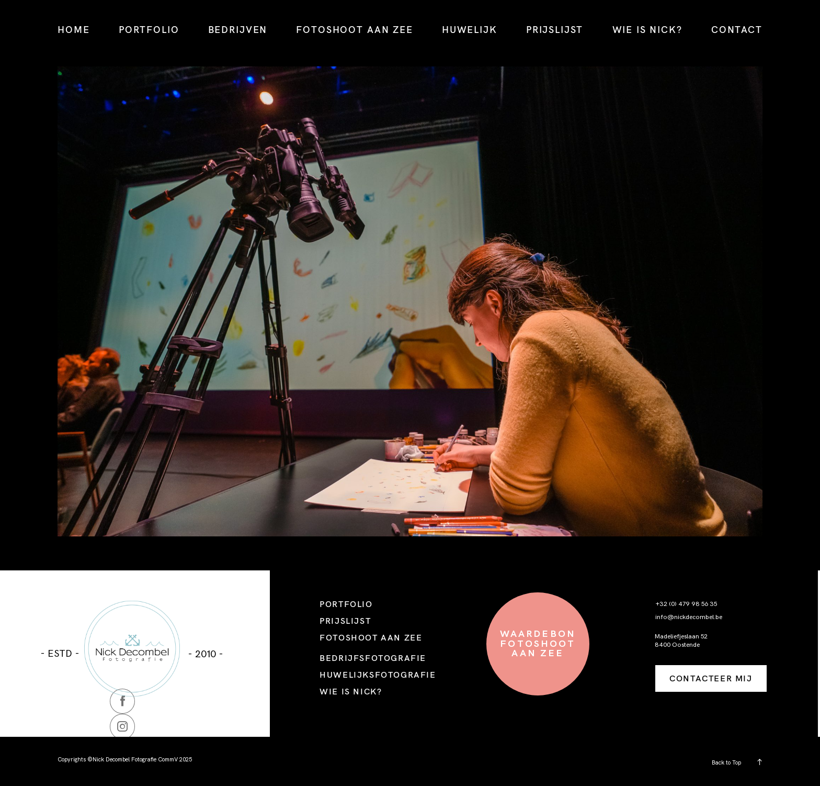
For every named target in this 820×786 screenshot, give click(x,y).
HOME (73, 30)
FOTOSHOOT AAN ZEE (354, 30)
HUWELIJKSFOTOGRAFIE (378, 674)
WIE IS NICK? (647, 30)
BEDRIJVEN (238, 30)
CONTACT (736, 30)
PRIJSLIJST (554, 30)
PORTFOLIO (149, 30)
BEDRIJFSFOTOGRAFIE (373, 658)
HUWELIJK (469, 30)
